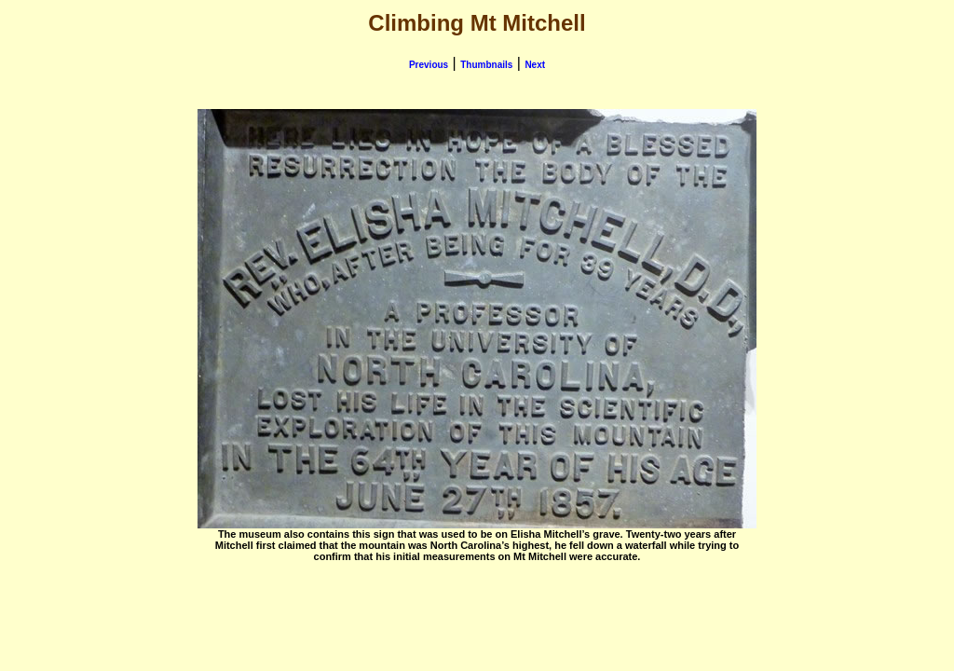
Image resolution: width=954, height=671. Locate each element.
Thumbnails (486, 65)
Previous (428, 65)
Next (535, 65)
